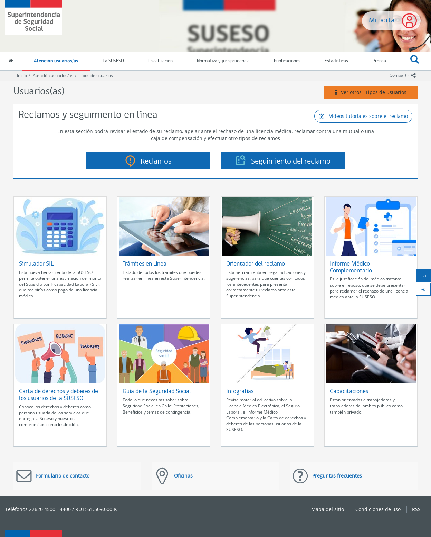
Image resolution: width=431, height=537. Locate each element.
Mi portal (382, 20)
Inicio (22, 75)
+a (426, 277)
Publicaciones (287, 61)
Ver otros (370, 92)
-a (426, 290)
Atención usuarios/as (56, 61)
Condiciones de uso (378, 509)
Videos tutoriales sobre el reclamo (363, 116)
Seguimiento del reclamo (291, 161)
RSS (416, 509)
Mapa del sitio (327, 509)
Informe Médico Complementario (351, 267)
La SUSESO (113, 61)
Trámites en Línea (144, 264)
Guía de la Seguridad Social (157, 391)
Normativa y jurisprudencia (223, 61)
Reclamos (156, 161)
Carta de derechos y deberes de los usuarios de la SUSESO (58, 395)
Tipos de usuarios (96, 75)
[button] (414, 61)
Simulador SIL (36, 264)
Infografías (239, 391)
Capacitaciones (349, 391)
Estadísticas (336, 61)
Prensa (379, 61)
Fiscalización (160, 61)
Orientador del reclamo (255, 264)
